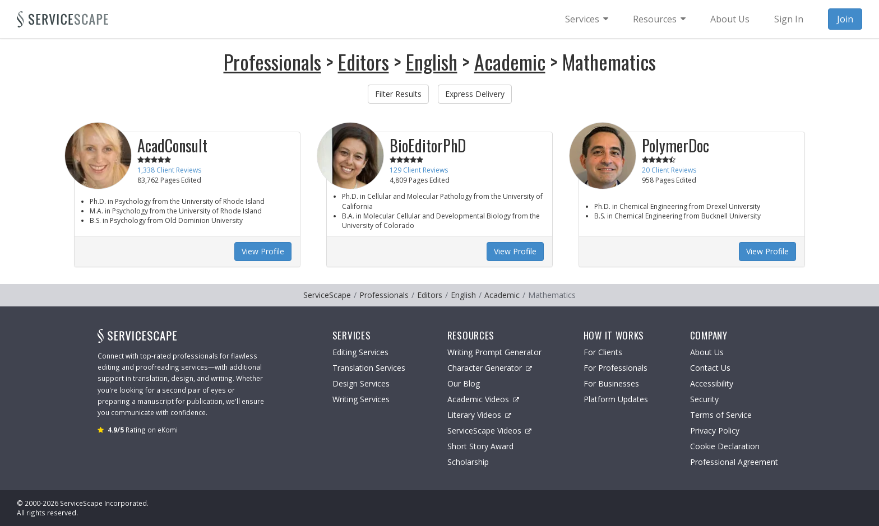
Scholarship (468, 462)
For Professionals (615, 367)
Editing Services (360, 352)
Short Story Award (480, 446)
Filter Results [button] (398, 94)
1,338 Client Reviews (169, 170)
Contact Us (710, 367)
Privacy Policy (714, 430)
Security (704, 399)
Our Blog (463, 383)
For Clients (603, 352)
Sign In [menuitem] (788, 19)
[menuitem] (587, 19)
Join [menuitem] (845, 19)
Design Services (361, 383)
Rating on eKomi (143, 429)
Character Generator (489, 367)
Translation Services (368, 367)
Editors (363, 61)
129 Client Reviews (419, 170)
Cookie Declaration (725, 446)
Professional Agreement (734, 462)
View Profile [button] (263, 251)
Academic (509, 61)
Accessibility (711, 383)
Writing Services (361, 399)
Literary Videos (479, 414)
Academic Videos (483, 399)
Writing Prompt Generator (494, 352)
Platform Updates (616, 399)
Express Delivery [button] (475, 94)
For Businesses (611, 383)
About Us (707, 352)
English (431, 61)
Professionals (272, 61)
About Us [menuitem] (730, 19)
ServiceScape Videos (489, 430)
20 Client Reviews (669, 170)
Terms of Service (721, 414)
